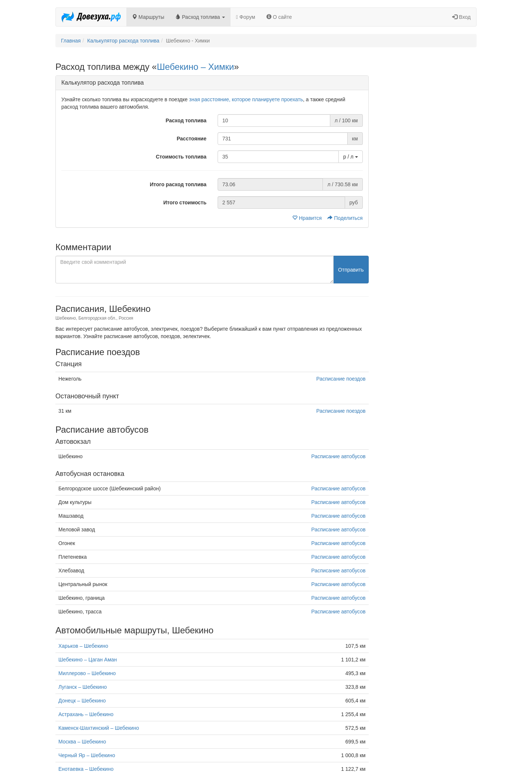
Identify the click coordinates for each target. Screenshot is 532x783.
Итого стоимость (185, 202)
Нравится (307, 218)
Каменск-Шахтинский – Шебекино (98, 728)
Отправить (351, 270)
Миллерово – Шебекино (87, 673)
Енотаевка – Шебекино (85, 769)
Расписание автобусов (338, 456)
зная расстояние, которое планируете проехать (246, 99)
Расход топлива (200, 17)
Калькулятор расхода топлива (123, 41)
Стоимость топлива (181, 157)
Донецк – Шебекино (82, 701)
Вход (461, 17)
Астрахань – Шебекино (85, 714)
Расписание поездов (340, 379)
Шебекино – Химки (195, 67)
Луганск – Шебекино (82, 687)
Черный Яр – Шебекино (86, 755)
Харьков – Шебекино (83, 646)
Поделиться (344, 218)
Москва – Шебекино (82, 742)
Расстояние (192, 139)
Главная (71, 41)
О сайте (279, 17)
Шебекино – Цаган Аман (87, 660)
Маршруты (148, 17)
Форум (245, 17)
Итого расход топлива (178, 184)
